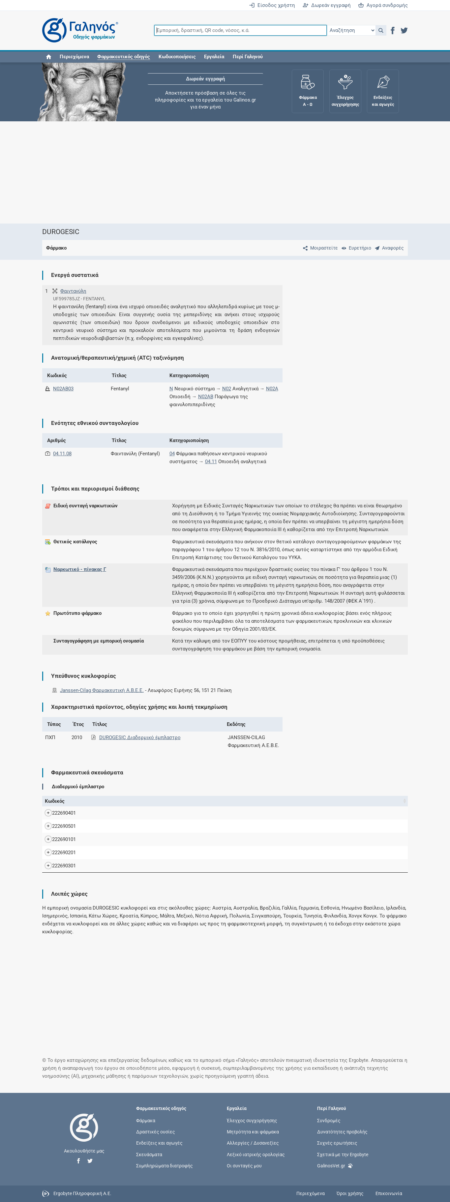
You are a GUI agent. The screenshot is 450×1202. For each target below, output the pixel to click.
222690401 (57, 813)
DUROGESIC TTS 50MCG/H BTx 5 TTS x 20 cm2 (140, 853)
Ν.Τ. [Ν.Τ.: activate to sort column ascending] (256, 801)
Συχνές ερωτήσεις (337, 1143)
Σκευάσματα (149, 1154)
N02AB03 (63, 389)
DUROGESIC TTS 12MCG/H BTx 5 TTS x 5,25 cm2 (142, 826)
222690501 (57, 826)
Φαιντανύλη (73, 291)
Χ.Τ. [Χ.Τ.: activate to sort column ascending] (277, 801)
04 (172, 454)
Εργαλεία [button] (214, 57)
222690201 (57, 853)
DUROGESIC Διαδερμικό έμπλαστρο (140, 737)
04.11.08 (62, 454)
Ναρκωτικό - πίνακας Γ (79, 569)
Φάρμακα (145, 1120)
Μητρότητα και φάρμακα (253, 1131)
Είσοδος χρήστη (272, 5)
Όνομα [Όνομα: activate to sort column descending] (87, 801)
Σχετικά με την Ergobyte (342, 1154)
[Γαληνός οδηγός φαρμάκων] (78, 30)
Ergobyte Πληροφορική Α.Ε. (82, 1193)
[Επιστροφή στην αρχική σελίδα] (84, 1134)
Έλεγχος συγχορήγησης (252, 1120)
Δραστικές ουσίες (155, 1131)
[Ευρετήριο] (355, 248)
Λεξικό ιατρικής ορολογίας (256, 1154)
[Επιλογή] (351, 30)
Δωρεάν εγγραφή (327, 5)
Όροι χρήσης (350, 1193)
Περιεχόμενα (74, 57)
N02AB (205, 397)
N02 (226, 389)
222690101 (57, 839)
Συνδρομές (329, 1120)
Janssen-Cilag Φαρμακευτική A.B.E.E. (102, 690)
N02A (272, 389)
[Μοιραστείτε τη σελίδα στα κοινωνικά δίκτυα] (319, 248)
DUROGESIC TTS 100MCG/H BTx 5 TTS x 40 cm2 (141, 813)
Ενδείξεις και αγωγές (159, 1143)
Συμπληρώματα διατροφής (164, 1165)
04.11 (211, 462)
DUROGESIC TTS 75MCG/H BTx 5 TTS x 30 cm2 (140, 866)
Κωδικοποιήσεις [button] (177, 57)
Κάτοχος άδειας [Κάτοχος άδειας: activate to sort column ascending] (325, 801)
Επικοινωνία (388, 1193)
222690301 (57, 866)
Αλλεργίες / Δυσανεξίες (253, 1143)
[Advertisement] (225, 172)
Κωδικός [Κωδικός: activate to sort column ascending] (55, 801)
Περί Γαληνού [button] (248, 57)
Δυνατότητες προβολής (342, 1131)
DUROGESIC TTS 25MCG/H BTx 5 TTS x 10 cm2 (140, 839)
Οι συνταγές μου (244, 1165)
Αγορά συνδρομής (383, 5)
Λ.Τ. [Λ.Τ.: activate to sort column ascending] (298, 801)
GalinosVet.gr (335, 1165)
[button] (380, 30)
